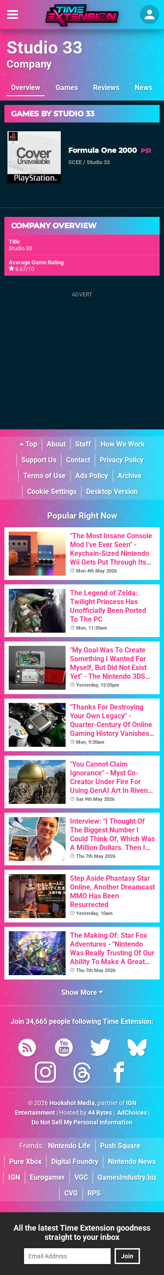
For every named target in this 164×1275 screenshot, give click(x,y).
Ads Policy (91, 476)
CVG (71, 1193)
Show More (82, 992)
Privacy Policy (121, 460)
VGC (81, 1177)
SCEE (75, 162)
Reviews (106, 87)
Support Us (38, 460)
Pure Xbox (25, 1161)
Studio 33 (45, 47)
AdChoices (131, 1113)
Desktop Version (112, 491)
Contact (78, 460)
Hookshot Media (72, 1103)
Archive (130, 476)
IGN (14, 1177)
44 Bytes (100, 1113)
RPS (94, 1193)
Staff (83, 444)
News (143, 87)
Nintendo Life (69, 1146)
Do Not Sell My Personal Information (82, 1122)
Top (28, 444)
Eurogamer (47, 1177)
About (56, 444)
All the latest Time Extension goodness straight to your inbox (82, 1232)
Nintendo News (132, 1161)
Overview (25, 87)
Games (67, 87)
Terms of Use (44, 476)
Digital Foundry (74, 1161)
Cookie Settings (52, 491)
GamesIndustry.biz (127, 1177)
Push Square (120, 1146)
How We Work (123, 444)
